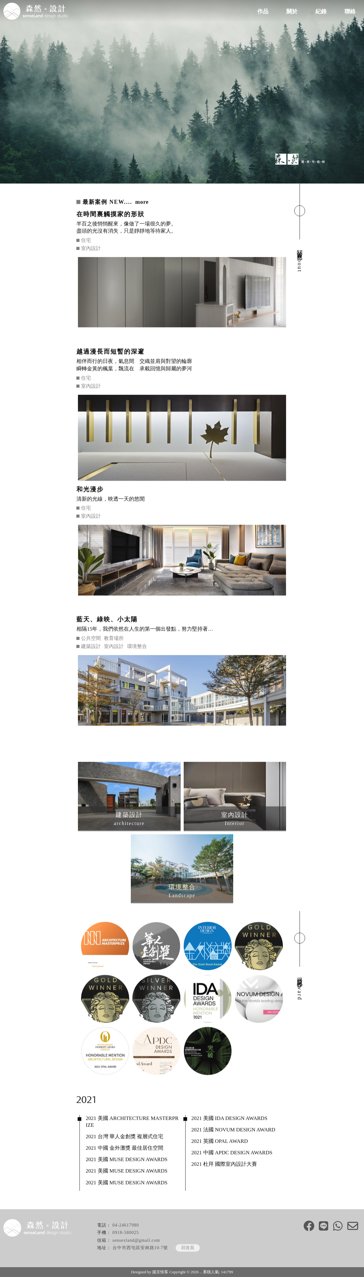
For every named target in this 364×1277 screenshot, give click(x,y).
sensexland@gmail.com (136, 1240)
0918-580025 (126, 1232)
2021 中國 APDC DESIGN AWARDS (231, 1153)
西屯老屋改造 (218, 1259)
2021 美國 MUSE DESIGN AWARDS (126, 1160)
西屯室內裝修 (249, 1259)
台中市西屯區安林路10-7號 (140, 1247)
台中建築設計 (84, 1259)
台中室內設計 (115, 1259)
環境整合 (137, 646)
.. (201, 1272)
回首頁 (187, 1247)
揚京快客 (160, 1272)
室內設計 (91, 248)
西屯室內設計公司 (182, 1259)
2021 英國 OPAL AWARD (219, 1142)
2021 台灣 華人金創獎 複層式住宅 (124, 1137)
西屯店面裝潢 (280, 1259)
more (142, 202)
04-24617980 (126, 1225)
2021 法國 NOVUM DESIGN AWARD (233, 1130)
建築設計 (91, 646)
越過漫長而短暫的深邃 (110, 352)
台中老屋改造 (146, 1259)
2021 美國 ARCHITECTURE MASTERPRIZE (132, 1122)
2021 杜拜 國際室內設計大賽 (224, 1164)
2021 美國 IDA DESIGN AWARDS (229, 1119)
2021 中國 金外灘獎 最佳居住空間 (124, 1148)
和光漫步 (90, 489)
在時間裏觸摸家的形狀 (110, 214)
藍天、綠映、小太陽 (107, 620)
